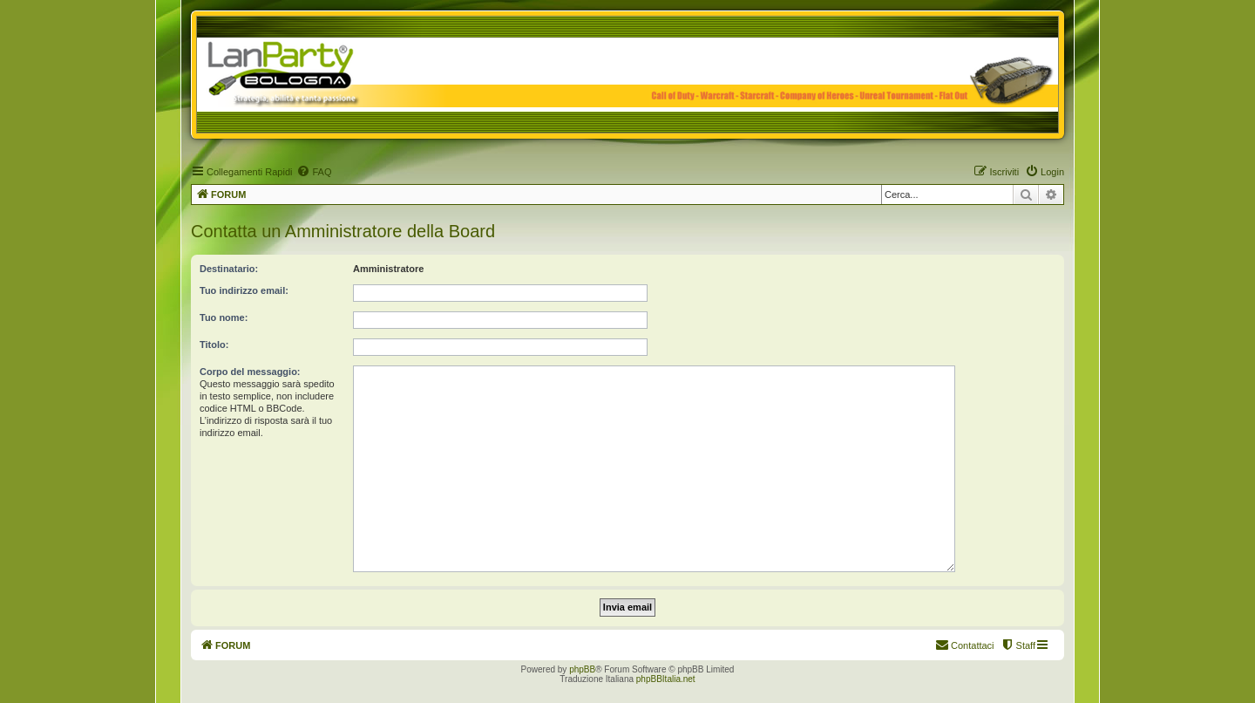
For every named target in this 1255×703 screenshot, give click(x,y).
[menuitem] (313, 171)
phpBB (582, 669)
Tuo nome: (224, 317)
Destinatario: (229, 268)
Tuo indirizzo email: (244, 290)
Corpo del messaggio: (250, 371)
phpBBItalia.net (665, 679)
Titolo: (214, 344)
